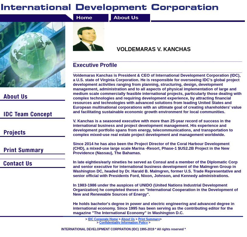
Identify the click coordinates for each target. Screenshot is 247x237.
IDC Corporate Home (103, 219)
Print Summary (149, 219)
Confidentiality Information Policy (123, 222)
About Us (128, 219)
